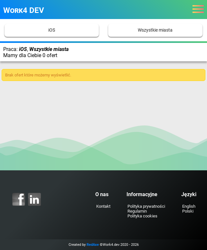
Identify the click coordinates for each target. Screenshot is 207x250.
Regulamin (137, 211)
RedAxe (93, 245)
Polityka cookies (142, 216)
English (188, 206)
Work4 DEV (23, 10)
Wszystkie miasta (155, 30)
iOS (51, 30)
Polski (187, 211)
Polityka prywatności (146, 206)
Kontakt (103, 206)
